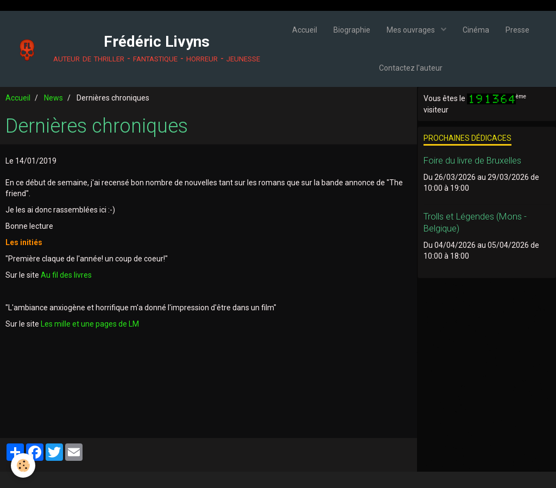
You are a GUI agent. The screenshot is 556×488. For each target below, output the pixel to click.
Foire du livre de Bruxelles (472, 160)
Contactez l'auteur (411, 68)
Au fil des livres (66, 275)
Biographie (351, 30)
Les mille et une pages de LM (90, 324)
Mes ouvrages (412, 30)
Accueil (304, 30)
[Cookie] (23, 465)
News (53, 97)
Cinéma (476, 30)
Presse (517, 30)
